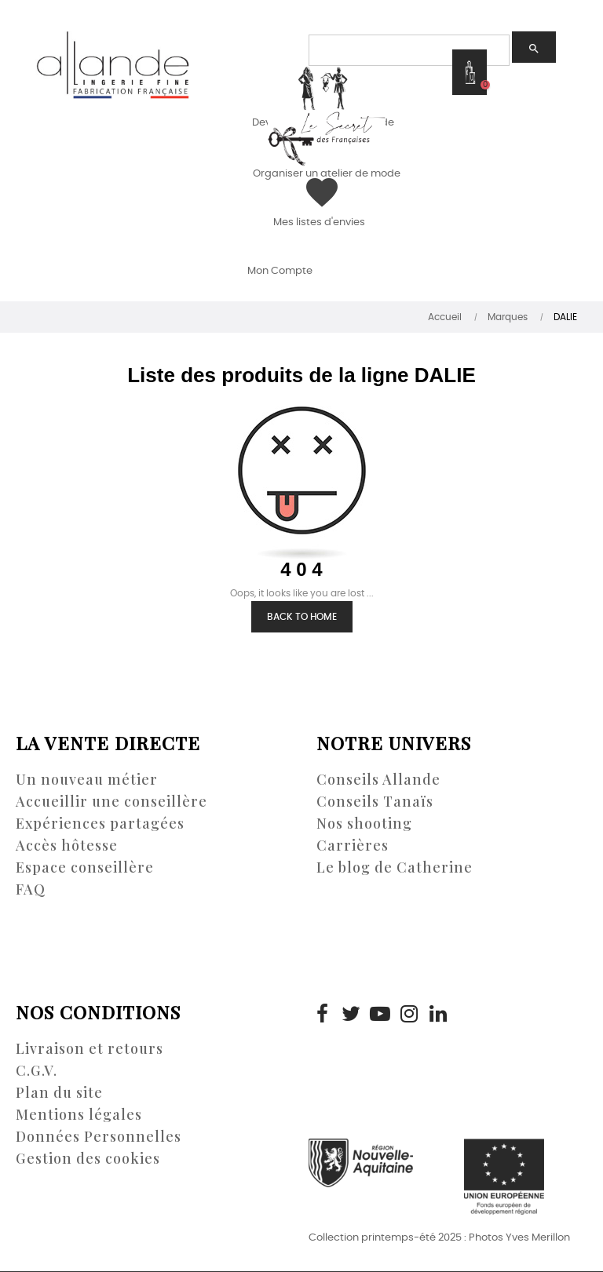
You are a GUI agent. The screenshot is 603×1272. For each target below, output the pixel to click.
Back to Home (302, 616)
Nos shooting (364, 823)
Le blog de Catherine (394, 867)
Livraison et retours (89, 1048)
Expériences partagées (100, 823)
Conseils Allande (378, 779)
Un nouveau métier (87, 779)
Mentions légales (79, 1114)
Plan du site (59, 1092)
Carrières (352, 845)
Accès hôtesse (67, 845)
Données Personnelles (98, 1136)
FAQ (31, 889)
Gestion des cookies (88, 1158)
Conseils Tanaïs (374, 801)
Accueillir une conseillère (111, 801)
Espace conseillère (85, 867)
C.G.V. (36, 1070)
